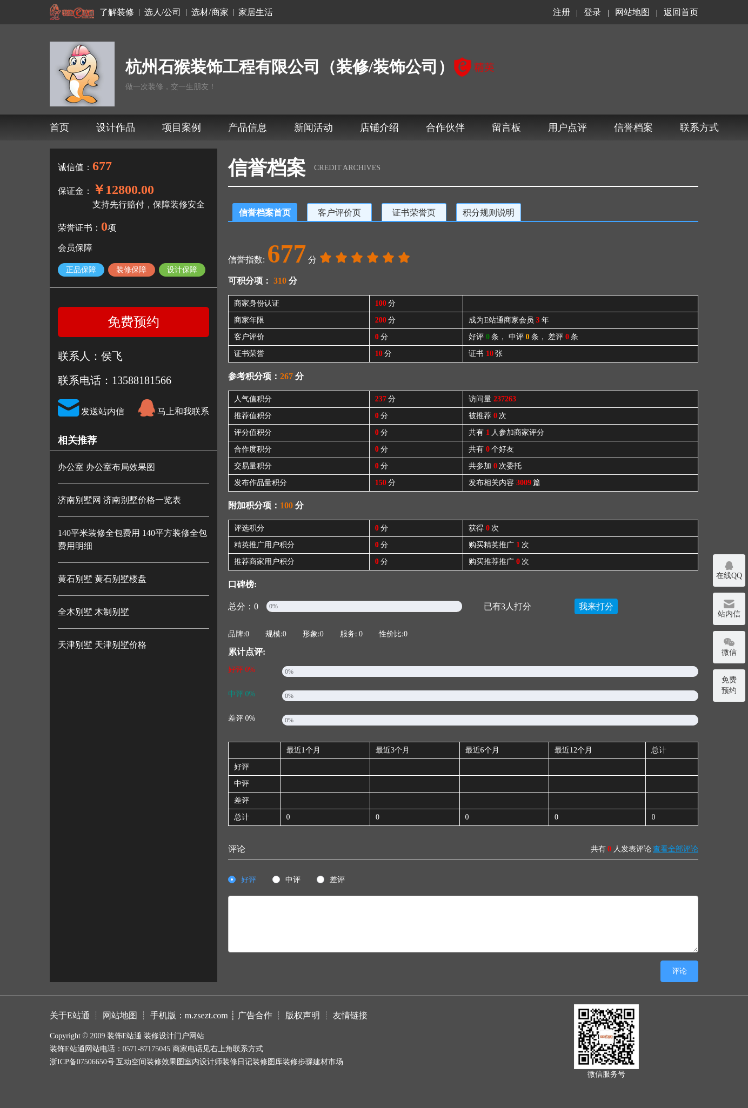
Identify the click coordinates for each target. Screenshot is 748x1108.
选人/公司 (162, 12)
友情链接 (350, 1015)
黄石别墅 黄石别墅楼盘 (102, 578)
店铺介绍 (379, 127)
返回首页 (681, 12)
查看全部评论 (675, 849)
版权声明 (302, 1015)
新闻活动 (313, 127)
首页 (59, 127)
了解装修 (116, 12)
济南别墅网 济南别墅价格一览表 (119, 500)
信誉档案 (633, 127)
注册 (561, 12)
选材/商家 (209, 12)
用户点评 (567, 127)
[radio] (242, 880)
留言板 (506, 127)
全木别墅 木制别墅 (93, 611)
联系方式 (699, 127)
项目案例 (181, 127)
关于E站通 (70, 1015)
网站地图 (632, 12)
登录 (592, 12)
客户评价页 (339, 212)
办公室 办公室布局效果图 (106, 467)
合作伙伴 (445, 127)
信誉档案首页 (265, 212)
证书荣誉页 (414, 212)
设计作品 (115, 127)
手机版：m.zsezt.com (189, 1015)
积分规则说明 (489, 212)
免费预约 (133, 322)
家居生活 (255, 12)
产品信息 (247, 127)
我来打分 (596, 606)
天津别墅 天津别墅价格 (102, 644)
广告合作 (255, 1015)
